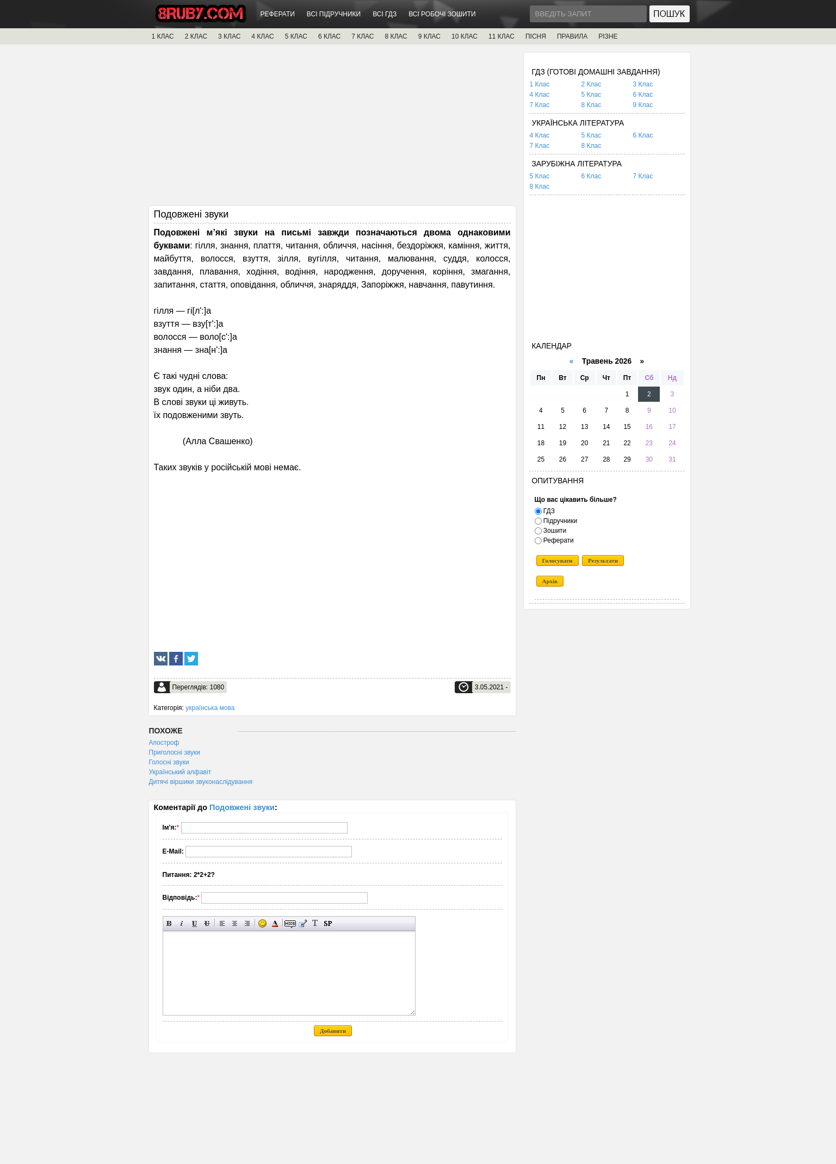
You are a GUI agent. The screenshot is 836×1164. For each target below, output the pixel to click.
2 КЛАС (196, 36)
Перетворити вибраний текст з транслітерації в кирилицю (315, 923)
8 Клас (591, 105)
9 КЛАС (429, 36)
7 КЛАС (362, 36)
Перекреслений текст (207, 923)
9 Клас (643, 105)
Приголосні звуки (175, 752)
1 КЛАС (163, 36)
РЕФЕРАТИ (278, 14)
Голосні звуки (169, 762)
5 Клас (591, 94)
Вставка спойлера (327, 923)
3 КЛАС (229, 36)
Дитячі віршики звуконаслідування (201, 782)
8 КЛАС (396, 36)
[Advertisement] (332, 129)
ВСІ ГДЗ (385, 14)
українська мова (209, 708)
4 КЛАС (262, 36)
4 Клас (540, 94)
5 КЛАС (296, 36)
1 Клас (540, 84)
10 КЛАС (464, 36)
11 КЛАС (501, 36)
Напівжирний (169, 923)
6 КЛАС (329, 36)
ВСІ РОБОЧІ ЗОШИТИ (442, 14)
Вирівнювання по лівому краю (222, 923)
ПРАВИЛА (572, 36)
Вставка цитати (302, 923)
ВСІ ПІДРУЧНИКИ (334, 14)
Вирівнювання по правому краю (247, 923)
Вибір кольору (275, 923)
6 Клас (643, 94)
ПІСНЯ (535, 36)
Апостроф (164, 742)
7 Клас (540, 105)
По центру (234, 923)
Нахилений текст (182, 923)
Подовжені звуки (242, 807)
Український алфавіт (180, 772)
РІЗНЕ (607, 36)
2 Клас (591, 84)
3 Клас (643, 84)
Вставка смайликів (262, 923)
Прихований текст (290, 923)
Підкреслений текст (194, 923)
